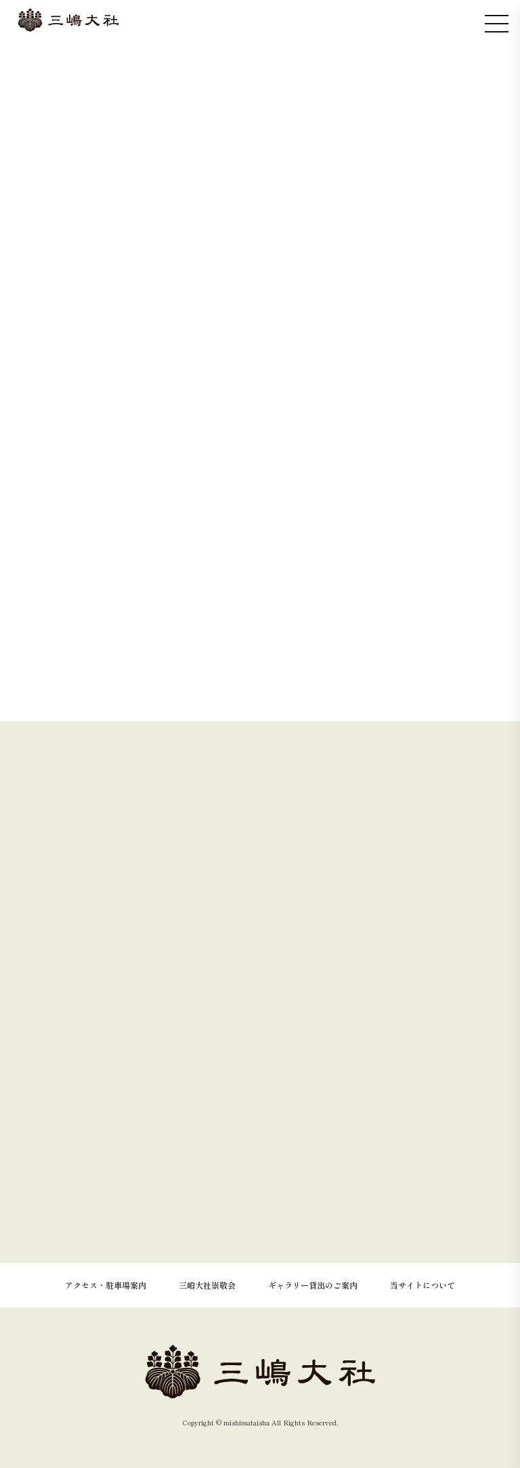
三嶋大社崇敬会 (207, 1285)
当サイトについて (422, 1285)
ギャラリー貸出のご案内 (313, 1285)
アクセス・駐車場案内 (105, 1285)
